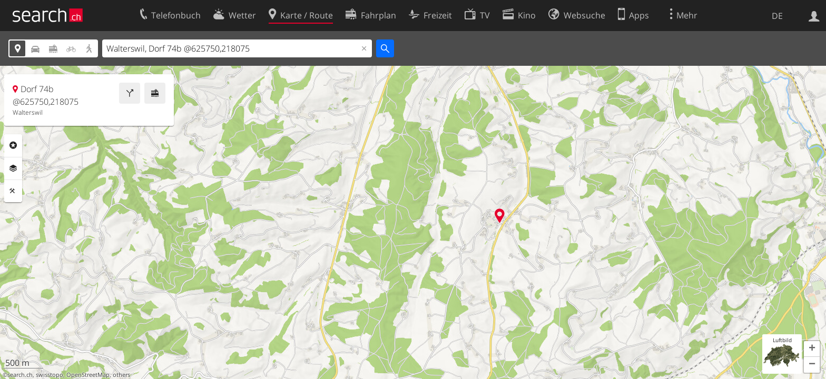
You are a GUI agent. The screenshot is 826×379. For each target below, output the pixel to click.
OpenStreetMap (88, 374)
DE (777, 16)
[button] (812, 349)
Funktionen (13, 191)
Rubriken (13, 145)
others (121, 374)
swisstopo (49, 374)
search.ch (20, 374)
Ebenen (13, 168)
